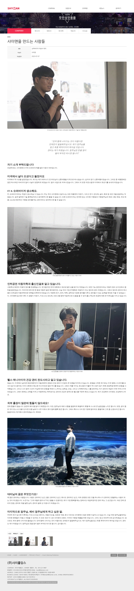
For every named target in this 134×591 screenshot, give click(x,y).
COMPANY (51, 8)
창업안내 (68, 8)
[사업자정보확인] (30, 577)
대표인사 (49, 31)
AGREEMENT (23, 555)
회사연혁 (61, 31)
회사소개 (37, 31)
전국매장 (85, 8)
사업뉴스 (101, 8)
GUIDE (15, 555)
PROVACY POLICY (34, 555)
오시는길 (84, 31)
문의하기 (118, 8)
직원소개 (73, 31)
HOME (9, 555)
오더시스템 (122, 555)
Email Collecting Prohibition (50, 555)
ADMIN (114, 555)
